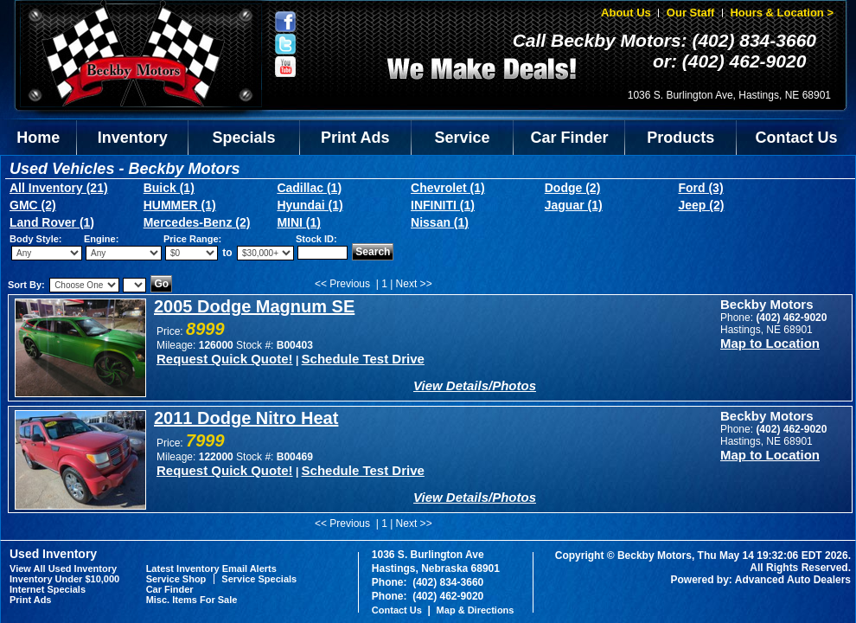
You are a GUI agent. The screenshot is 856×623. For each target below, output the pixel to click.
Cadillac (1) (309, 188)
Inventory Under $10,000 (64, 579)
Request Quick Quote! (225, 358)
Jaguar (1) (574, 205)
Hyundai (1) (309, 205)
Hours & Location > (782, 12)
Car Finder (569, 137)
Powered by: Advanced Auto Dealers (761, 580)
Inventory (133, 137)
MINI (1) (299, 222)
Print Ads (355, 137)
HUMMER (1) (180, 205)
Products (680, 137)
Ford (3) (700, 188)
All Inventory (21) (59, 188)
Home (38, 137)
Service (462, 137)
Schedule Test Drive (363, 358)
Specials (244, 137)
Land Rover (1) (52, 222)
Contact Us (797, 137)
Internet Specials (48, 589)
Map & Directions (475, 610)
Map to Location (770, 343)
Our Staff (691, 12)
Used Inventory (53, 554)
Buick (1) (169, 188)
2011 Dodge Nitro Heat (246, 417)
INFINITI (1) (443, 205)
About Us (626, 12)
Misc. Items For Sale (192, 599)
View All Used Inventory (63, 568)
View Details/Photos (474, 385)
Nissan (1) (440, 222)
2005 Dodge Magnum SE (254, 306)
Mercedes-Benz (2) (197, 222)
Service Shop (176, 579)
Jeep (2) (701, 205)
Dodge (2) (573, 188)
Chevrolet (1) (448, 188)
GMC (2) (33, 205)
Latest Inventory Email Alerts (211, 568)
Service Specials (259, 579)
